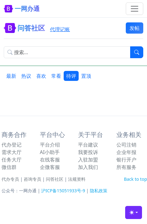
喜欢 (41, 75)
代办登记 (12, 144)
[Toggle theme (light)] (133, 212)
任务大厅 (12, 159)
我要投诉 (88, 152)
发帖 (135, 28)
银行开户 (126, 159)
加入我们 (88, 167)
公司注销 (126, 144)
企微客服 (50, 167)
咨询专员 (32, 179)
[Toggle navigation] (134, 8)
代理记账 (60, 29)
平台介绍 (50, 144)
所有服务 (126, 167)
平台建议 (88, 144)
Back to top (135, 179)
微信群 (9, 167)
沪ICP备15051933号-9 (63, 191)
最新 (11, 75)
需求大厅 (12, 152)
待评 (71, 75)
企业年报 (126, 152)
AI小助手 (50, 152)
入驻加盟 (88, 159)
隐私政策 (98, 191)
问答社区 (54, 179)
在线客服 (50, 159)
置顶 (86, 75)
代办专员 (10, 179)
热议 (26, 75)
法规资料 (77, 179)
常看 (56, 75)
